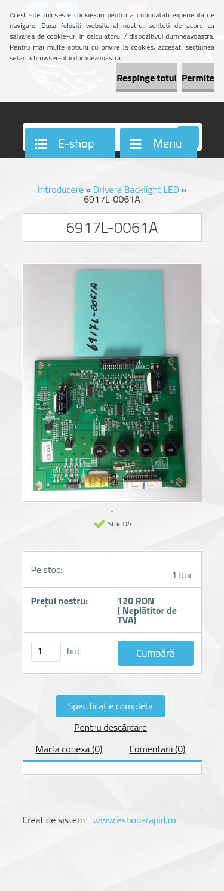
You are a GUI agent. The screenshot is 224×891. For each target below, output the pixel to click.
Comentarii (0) (157, 749)
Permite (198, 78)
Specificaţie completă (111, 706)
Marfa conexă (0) (68, 749)
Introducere (61, 189)
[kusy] (46, 651)
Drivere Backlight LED (136, 189)
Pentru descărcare (110, 727)
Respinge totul (146, 78)
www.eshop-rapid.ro (134, 820)
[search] (188, 137)
